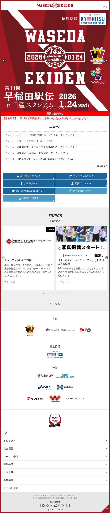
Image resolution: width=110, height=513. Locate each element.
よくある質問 (10, 488)
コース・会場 (10, 456)
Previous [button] (3, 258)
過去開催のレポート (81, 190)
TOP (6, 432)
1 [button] (43, 293)
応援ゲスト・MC (81, 183)
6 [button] (66, 293)
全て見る (101, 165)
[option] (28, 258)
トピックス (9, 440)
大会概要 (8, 448)
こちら (74, 135)
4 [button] (57, 293)
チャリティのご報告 (81, 176)
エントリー (9, 472)
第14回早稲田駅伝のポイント (28, 190)
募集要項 (8, 464)
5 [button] (62, 293)
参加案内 (8, 480)
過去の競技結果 (29, 198)
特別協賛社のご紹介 (28, 176)
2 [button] (48, 293)
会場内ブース (29, 183)
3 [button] (52, 293)
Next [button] (107, 258)
